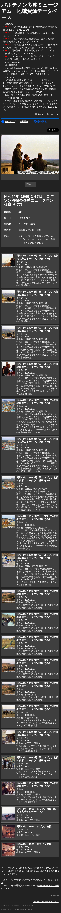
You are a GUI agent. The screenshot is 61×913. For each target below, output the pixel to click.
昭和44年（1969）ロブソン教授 (33, 826)
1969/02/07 (24, 218)
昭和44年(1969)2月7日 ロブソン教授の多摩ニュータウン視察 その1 (37, 257)
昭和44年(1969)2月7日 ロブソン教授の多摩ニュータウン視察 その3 (37, 708)
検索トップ (8, 121)
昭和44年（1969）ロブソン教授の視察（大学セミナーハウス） (36, 810)
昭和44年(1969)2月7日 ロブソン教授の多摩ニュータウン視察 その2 (37, 592)
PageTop (56, 895)
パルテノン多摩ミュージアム (46, 902)
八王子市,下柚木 (27, 224)
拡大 (30, 184)
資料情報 (24, 121)
